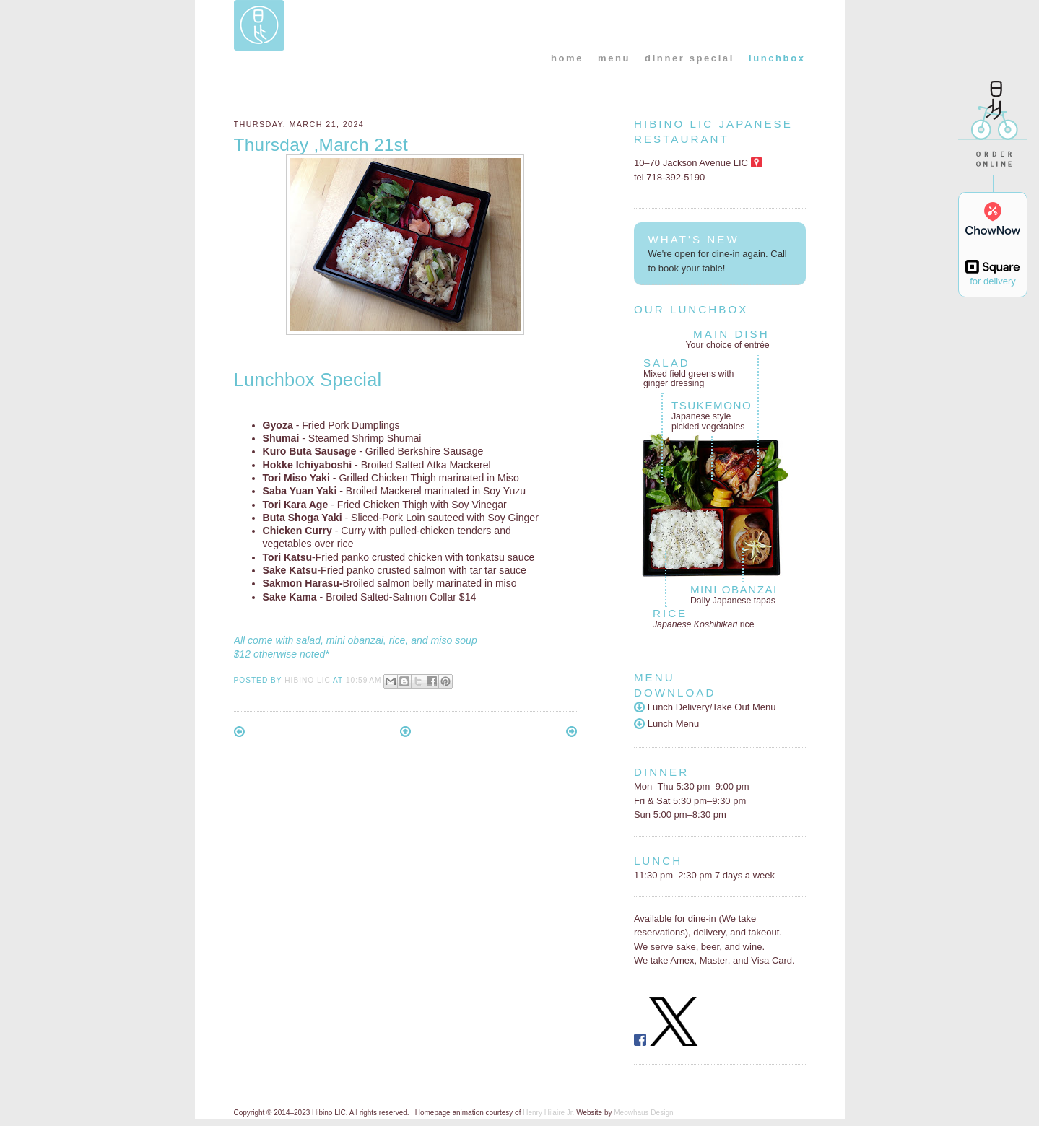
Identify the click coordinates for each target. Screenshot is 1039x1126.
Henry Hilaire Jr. (548, 1113)
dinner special (689, 58)
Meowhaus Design (643, 1113)
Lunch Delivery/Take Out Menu (705, 707)
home (567, 58)
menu (614, 58)
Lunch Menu (666, 723)
